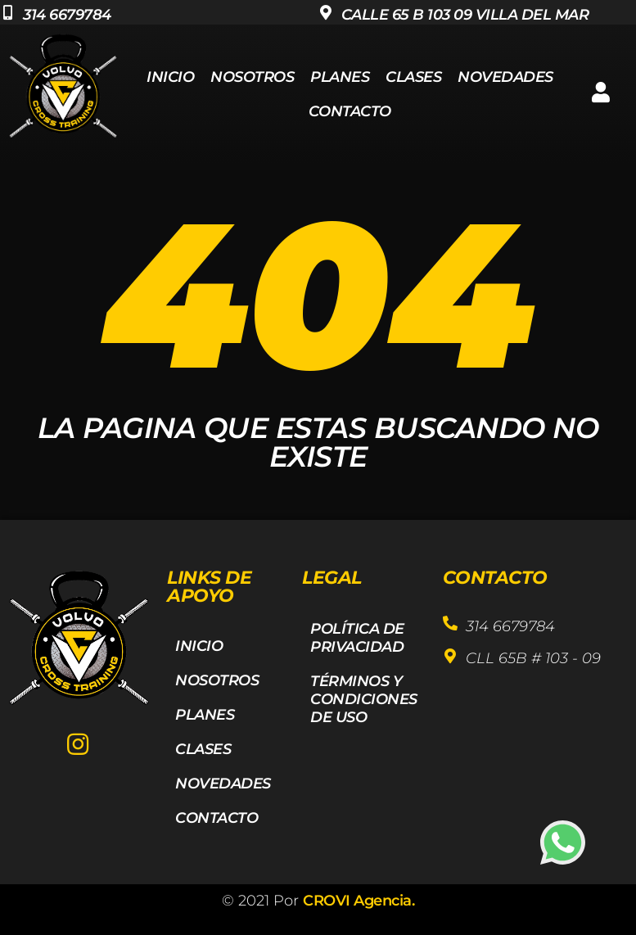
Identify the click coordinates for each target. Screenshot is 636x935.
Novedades (505, 77)
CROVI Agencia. (358, 901)
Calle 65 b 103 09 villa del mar (465, 15)
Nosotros (252, 77)
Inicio (170, 77)
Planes (339, 77)
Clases (413, 77)
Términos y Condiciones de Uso (363, 699)
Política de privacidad (357, 638)
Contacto (350, 111)
